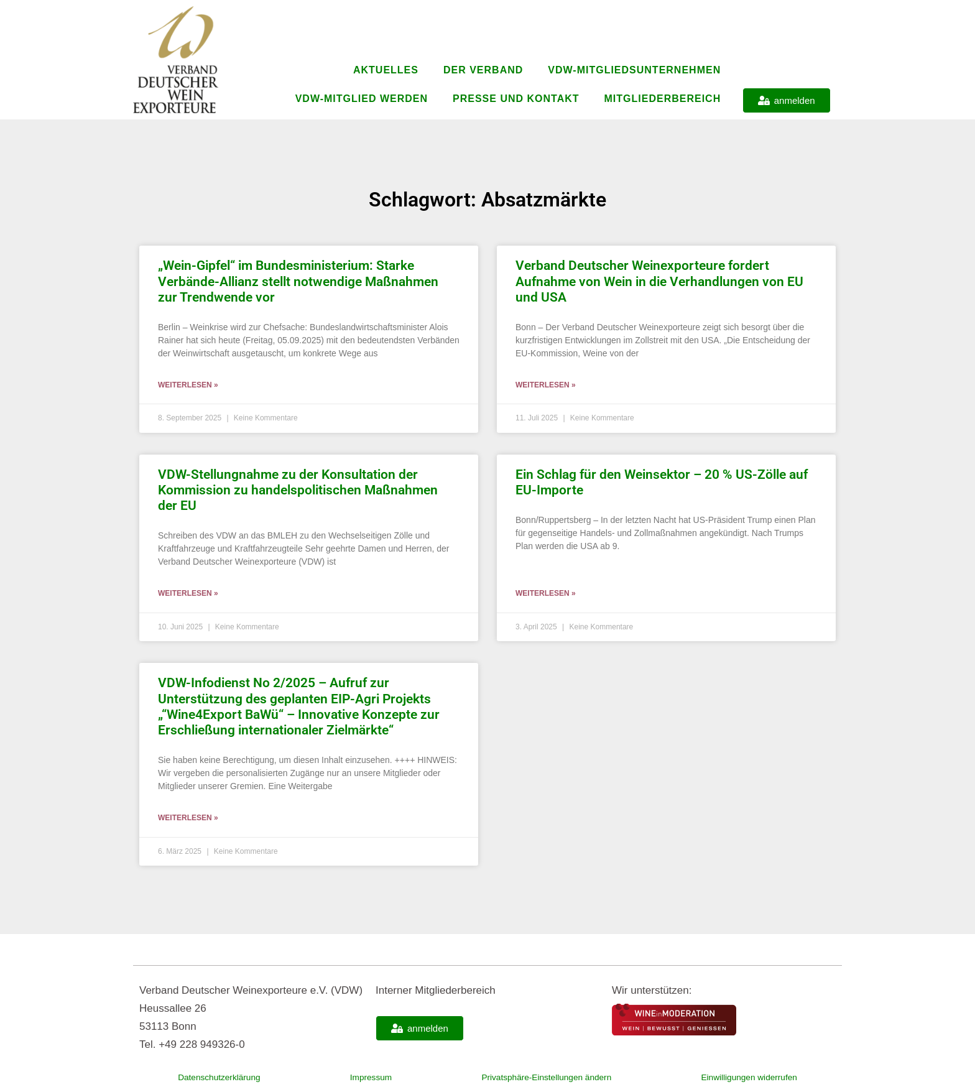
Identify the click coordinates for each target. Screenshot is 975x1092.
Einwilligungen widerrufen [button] (748, 1077)
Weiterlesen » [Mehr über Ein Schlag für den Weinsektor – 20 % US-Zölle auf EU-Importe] (545, 593)
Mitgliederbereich (662, 98)
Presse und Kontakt (516, 98)
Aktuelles (385, 70)
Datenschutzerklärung (218, 1077)
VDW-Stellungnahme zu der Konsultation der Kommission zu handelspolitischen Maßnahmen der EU (298, 490)
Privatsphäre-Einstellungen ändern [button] (539, 1077)
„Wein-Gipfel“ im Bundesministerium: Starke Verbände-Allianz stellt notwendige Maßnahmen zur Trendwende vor (298, 281)
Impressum (364, 1077)
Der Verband (483, 70)
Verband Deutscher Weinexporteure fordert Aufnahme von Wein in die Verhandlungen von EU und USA (659, 281)
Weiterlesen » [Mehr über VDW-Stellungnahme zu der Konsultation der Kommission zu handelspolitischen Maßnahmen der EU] (188, 593)
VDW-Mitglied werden (361, 98)
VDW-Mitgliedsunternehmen (634, 70)
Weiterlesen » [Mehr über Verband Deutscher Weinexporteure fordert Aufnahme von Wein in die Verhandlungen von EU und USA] (545, 385)
